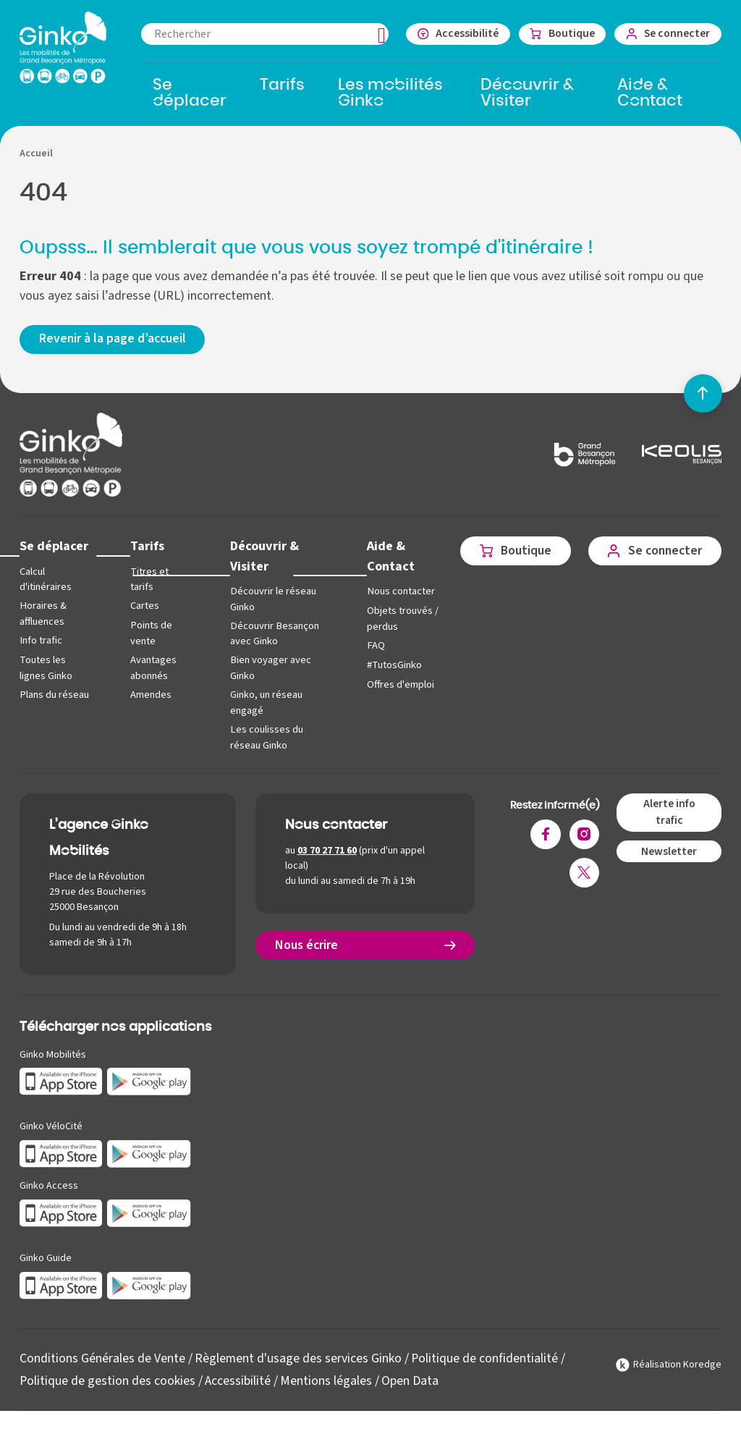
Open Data (410, 1379)
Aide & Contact (387, 557)
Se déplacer (54, 547)
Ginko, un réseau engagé (264, 702)
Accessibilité (238, 1379)
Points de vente (149, 633)
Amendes (149, 694)
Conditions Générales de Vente (102, 1358)
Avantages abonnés (152, 667)
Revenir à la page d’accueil (113, 340)
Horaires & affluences (43, 614)
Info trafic (41, 640)
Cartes (143, 606)
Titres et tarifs (148, 580)
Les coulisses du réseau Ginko (264, 736)
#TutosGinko (390, 665)
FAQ (372, 645)
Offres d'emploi (397, 684)
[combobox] (261, 34)
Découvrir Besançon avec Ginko (272, 633)
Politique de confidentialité (485, 1358)
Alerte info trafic (669, 810)
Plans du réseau (54, 694)
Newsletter (669, 850)
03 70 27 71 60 (327, 850)
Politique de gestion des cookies (108, 1379)
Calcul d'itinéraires (46, 580)
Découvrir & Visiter (262, 557)
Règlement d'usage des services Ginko (298, 1358)
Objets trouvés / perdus (399, 619)
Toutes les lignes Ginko (46, 667)
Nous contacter (397, 591)
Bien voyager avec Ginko (268, 667)
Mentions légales (327, 1379)
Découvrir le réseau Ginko (270, 599)
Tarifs (146, 547)
